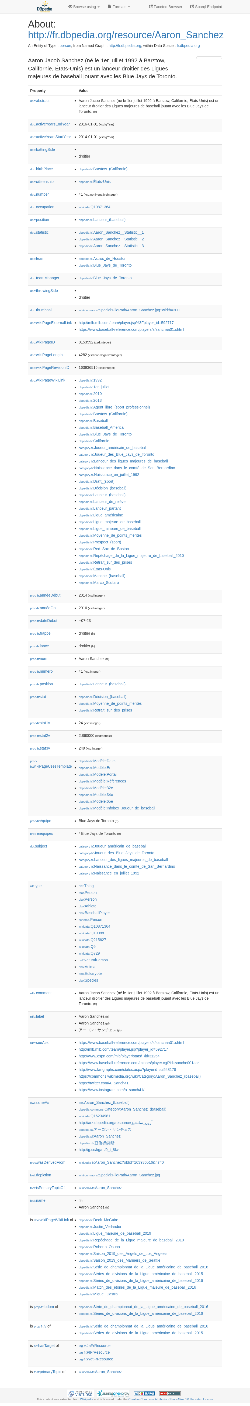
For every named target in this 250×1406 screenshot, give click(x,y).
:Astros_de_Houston (102, 258)
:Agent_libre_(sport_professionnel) (114, 407)
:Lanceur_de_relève (102, 501)
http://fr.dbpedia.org (125, 45)
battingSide (42, 149)
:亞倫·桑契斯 (96, 1143)
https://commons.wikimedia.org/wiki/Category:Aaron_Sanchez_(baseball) (140, 1076)
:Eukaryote (90, 973)
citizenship (42, 181)
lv (40, 1326)
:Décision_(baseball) (102, 488)
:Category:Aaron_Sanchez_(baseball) (122, 1109)
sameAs (39, 1102)
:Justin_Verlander (100, 1226)
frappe (40, 633)
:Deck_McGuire (98, 1220)
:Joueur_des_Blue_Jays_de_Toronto (116, 454)
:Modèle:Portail (98, 774)
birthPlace (41, 169)
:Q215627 (92, 940)
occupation (42, 207)
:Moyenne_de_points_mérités (110, 535)
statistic (39, 232)
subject (38, 846)
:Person (88, 892)
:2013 (90, 400)
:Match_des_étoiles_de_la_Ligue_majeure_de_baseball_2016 (137, 1287)
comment (40, 993)
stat (38, 697)
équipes (41, 833)
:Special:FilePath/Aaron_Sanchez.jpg (119, 1175)
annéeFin (42, 608)
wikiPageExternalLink (51, 323)
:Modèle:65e (96, 801)
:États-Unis (95, 181)
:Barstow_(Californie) (103, 169)
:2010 (90, 393)
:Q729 (89, 953)
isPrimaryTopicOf (47, 1188)
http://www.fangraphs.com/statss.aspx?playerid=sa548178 (127, 1069)
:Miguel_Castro (98, 1294)
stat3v (40, 748)
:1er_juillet (94, 387)
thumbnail (41, 310)
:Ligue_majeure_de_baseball (110, 522)
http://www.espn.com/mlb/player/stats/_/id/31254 (119, 1056)
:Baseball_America (101, 427)
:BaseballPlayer (94, 913)
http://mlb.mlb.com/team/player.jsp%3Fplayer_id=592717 (126, 323)
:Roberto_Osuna (99, 1247)
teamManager (44, 278)
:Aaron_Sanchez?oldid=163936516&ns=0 (121, 1162)
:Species (88, 980)
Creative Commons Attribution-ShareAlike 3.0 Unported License (170, 1399)
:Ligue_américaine (101, 515)
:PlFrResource (94, 1352)
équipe (40, 821)
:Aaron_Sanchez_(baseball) (104, 1102)
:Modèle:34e (96, 794)
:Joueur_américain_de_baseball (113, 447)
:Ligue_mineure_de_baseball (110, 528)
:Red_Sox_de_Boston (104, 549)
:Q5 (87, 946)
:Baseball (93, 420)
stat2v (40, 735)
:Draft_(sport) (96, 481)
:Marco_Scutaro (99, 582)
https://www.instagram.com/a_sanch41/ (111, 1090)
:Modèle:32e (96, 788)
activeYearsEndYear (50, 124)
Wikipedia (86, 1399)
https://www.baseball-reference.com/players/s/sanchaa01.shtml (131, 329)
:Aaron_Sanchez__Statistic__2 (111, 239)
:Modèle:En (95, 767)
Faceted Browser (165, 7)
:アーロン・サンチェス (105, 1129)
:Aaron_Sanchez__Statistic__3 (111, 246)
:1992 (90, 380)
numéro (41, 671)
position (39, 219)
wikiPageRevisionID (50, 367)
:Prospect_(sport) (100, 542)
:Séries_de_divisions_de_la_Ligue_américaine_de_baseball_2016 (141, 1280)
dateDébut (43, 620)
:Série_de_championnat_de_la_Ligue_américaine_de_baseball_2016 (143, 1267)
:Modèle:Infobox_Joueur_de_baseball (117, 808)
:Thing (86, 886)
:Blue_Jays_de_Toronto (105, 265)
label (37, 1016)
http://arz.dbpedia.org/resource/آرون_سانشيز (115, 1123)
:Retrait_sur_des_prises (105, 562)
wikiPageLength (46, 355)
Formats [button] (119, 7)
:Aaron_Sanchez (100, 1136)
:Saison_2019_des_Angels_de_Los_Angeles (123, 1253)
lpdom (44, 1307)
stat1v (40, 723)
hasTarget (44, 1345)
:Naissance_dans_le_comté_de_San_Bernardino (127, 468)
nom (38, 658)
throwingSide (44, 290)
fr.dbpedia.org (188, 45)
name (38, 1200)
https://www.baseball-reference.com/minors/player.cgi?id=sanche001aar (139, 1063)
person (65, 45)
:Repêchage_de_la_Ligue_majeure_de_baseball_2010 (131, 555)
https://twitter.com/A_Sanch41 (104, 1083)
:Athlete (87, 906)
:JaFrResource (94, 1345)
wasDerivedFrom (47, 1162)
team (37, 258)
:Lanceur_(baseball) (102, 219)
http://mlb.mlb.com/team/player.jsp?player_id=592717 (123, 1049)
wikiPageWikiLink (47, 380)
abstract (40, 100)
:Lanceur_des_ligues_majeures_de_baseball (123, 461)
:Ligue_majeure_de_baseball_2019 (115, 1233)
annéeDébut (45, 595)
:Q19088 (91, 933)
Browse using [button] (84, 7)
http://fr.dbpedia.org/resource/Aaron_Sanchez (126, 34)
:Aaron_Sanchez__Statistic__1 (111, 232)
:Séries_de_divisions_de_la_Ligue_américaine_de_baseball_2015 (141, 1274)
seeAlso (40, 1042)
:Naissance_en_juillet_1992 (109, 474)
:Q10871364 (94, 207)
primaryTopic (47, 1372)
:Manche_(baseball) (102, 576)
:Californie (94, 441)
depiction (40, 1175)
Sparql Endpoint (206, 7)
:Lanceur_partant (100, 508)
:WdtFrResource (96, 1359)
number (39, 194)
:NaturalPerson (93, 960)
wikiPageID (42, 342)
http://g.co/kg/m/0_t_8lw (99, 1150)
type (36, 886)
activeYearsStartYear (50, 137)
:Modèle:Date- (97, 761)
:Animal (87, 967)
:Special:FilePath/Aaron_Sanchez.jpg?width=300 (129, 310)
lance (39, 646)
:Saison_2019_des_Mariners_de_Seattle (119, 1260)
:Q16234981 (94, 1116)
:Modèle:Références (102, 781)
